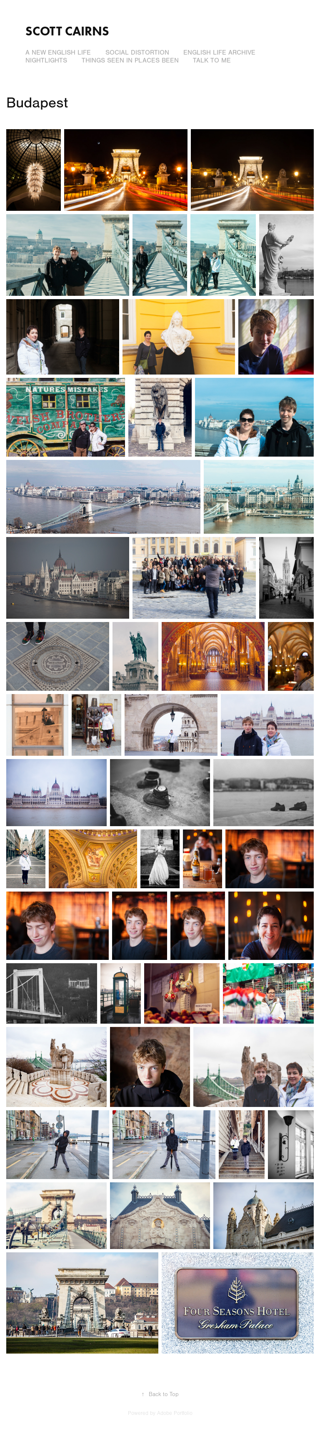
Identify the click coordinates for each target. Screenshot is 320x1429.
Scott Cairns (67, 31)
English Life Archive (219, 52)
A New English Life (58, 52)
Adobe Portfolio (174, 1413)
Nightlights (46, 60)
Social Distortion (137, 52)
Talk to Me (212, 60)
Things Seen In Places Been (130, 60)
